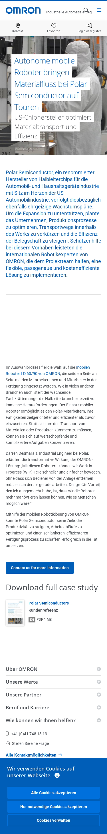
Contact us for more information (40, 567)
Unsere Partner (23, 694)
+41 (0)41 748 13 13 (26, 733)
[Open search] (86, 10)
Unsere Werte (22, 682)
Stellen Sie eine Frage (27, 743)
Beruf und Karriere (27, 707)
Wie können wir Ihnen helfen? (41, 720)
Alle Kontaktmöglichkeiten (34, 755)
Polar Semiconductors (49, 603)
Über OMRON (21, 669)
